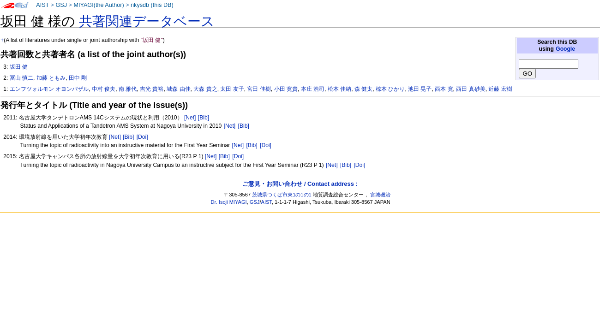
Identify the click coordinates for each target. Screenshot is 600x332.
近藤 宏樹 (500, 89)
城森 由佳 (178, 89)
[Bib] (203, 117)
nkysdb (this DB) (152, 5)
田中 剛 (78, 78)
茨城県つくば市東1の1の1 (282, 194)
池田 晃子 (420, 89)
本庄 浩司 (312, 89)
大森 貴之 (205, 89)
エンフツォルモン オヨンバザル (49, 89)
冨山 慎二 (21, 78)
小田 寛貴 (286, 89)
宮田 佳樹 (258, 89)
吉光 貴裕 (151, 89)
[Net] (190, 117)
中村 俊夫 (103, 89)
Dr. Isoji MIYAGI (229, 202)
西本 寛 (444, 89)
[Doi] (142, 137)
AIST (42, 5)
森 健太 (363, 89)
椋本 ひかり (390, 89)
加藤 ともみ (51, 78)
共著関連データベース (147, 21)
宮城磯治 (380, 194)
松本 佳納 (339, 89)
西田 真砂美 (470, 89)
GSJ (61, 5)
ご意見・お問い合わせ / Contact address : (299, 183)
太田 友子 (232, 89)
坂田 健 (19, 67)
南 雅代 (128, 89)
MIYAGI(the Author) (98, 5)
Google (565, 49)
